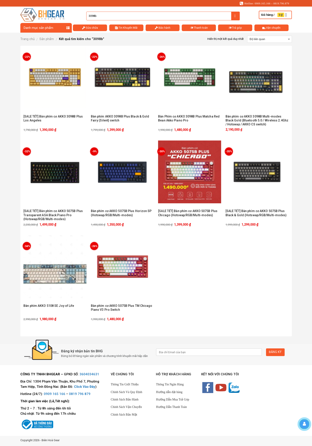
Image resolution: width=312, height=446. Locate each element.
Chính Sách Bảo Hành (125, 399)
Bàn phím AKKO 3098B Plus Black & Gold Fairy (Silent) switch (120, 118)
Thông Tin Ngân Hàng (169, 384)
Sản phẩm (46, 39)
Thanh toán (199, 28)
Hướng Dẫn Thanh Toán (171, 407)
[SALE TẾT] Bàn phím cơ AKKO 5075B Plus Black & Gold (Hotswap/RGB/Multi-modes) (256, 213)
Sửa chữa (90, 28)
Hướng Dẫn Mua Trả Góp (172, 399)
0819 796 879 (79, 394)
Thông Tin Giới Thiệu (125, 384)
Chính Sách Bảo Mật (124, 414)
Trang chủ (27, 39)
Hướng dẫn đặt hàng (169, 392)
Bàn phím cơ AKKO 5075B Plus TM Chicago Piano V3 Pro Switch (121, 307)
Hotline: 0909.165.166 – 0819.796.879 (264, 3)
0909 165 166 (54, 394)
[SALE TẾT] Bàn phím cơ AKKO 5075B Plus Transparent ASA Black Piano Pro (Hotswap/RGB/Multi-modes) (53, 215)
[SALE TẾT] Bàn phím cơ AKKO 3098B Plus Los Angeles (53, 118)
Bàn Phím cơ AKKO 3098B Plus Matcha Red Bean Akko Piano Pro (189, 118)
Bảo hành (162, 28)
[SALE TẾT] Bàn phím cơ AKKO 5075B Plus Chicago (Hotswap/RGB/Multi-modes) (187, 213)
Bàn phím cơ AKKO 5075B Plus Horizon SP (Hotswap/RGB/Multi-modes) (121, 213)
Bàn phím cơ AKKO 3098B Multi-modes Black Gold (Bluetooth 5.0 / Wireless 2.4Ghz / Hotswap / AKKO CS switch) (257, 120)
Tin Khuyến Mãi (126, 28)
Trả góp (235, 28)
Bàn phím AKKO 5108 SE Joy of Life (48, 305)
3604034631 (89, 374)
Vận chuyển (271, 28)
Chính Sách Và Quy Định (126, 392)
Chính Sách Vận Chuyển (126, 407)
